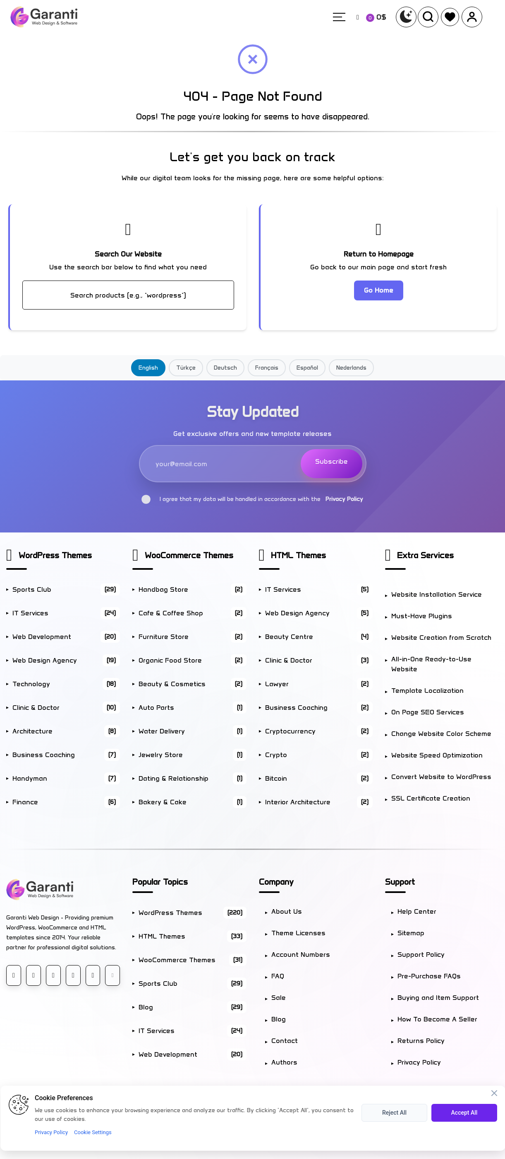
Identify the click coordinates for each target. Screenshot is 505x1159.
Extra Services (425, 555)
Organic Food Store (192, 660)
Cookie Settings (93, 1132)
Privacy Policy (344, 499)
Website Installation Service (436, 594)
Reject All (394, 1112)
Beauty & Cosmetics (192, 684)
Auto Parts (192, 708)
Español (307, 367)
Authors (284, 1062)
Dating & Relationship (192, 778)
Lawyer (319, 684)
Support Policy (421, 954)
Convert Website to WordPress (441, 777)
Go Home (378, 290)
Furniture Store (192, 637)
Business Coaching (66, 755)
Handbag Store (192, 589)
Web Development (66, 637)
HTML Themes (298, 555)
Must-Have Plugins (421, 616)
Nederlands (351, 367)
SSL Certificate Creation (430, 798)
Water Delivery (192, 731)
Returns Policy (421, 1041)
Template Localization (427, 690)
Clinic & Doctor (66, 708)
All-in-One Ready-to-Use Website (431, 664)
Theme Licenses (298, 933)
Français (266, 367)
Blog (192, 1007)
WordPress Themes (55, 555)
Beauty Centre (319, 637)
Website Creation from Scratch (441, 637)
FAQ (277, 976)
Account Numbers (300, 954)
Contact (284, 1041)
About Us (286, 911)
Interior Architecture (319, 802)
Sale (278, 998)
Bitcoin (319, 778)
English (148, 367)
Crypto (319, 755)
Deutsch (225, 367)
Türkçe (186, 367)
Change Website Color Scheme (441, 734)
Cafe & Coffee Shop (192, 613)
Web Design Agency (66, 660)
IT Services (66, 613)
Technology (66, 684)
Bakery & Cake (192, 802)
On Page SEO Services (427, 712)
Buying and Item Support (438, 998)
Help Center (416, 911)
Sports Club (66, 589)
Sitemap (410, 933)
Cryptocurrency (319, 731)
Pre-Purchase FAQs (429, 976)
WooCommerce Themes (189, 555)
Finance (66, 802)
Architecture (66, 731)
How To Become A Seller (437, 1019)
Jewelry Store (192, 755)
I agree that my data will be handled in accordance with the (252, 499)
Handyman (66, 778)
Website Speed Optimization (437, 755)
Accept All (464, 1112)
